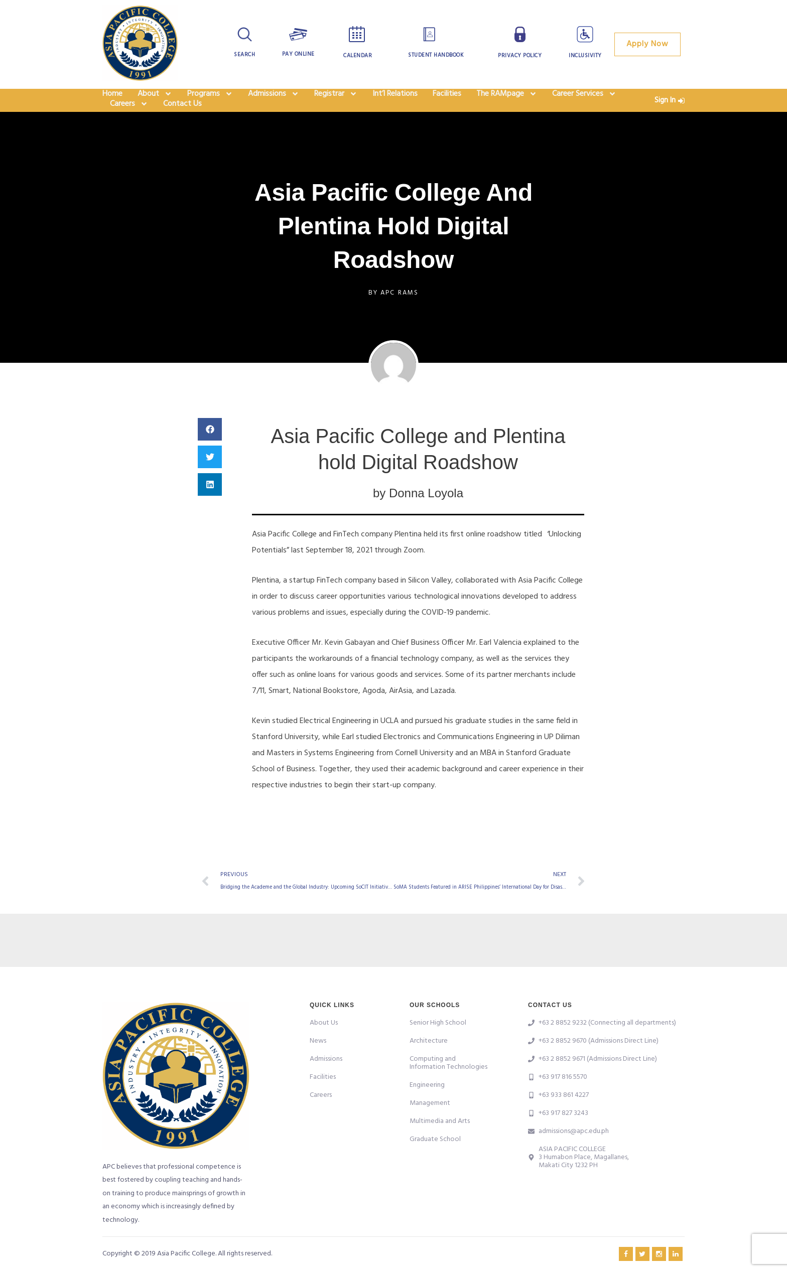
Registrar (335, 100)
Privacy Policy (520, 56)
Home (112, 100)
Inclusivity (585, 56)
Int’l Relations (395, 100)
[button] (210, 452)
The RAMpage (506, 100)
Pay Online (298, 54)
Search (244, 55)
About (155, 100)
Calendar (357, 56)
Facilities (447, 100)
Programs (210, 100)
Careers (129, 123)
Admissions (273, 100)
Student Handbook (435, 55)
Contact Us (182, 123)
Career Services (584, 100)
